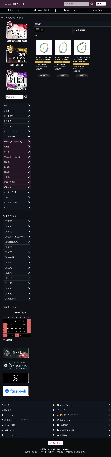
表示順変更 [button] (79, 30)
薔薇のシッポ (13, 4)
